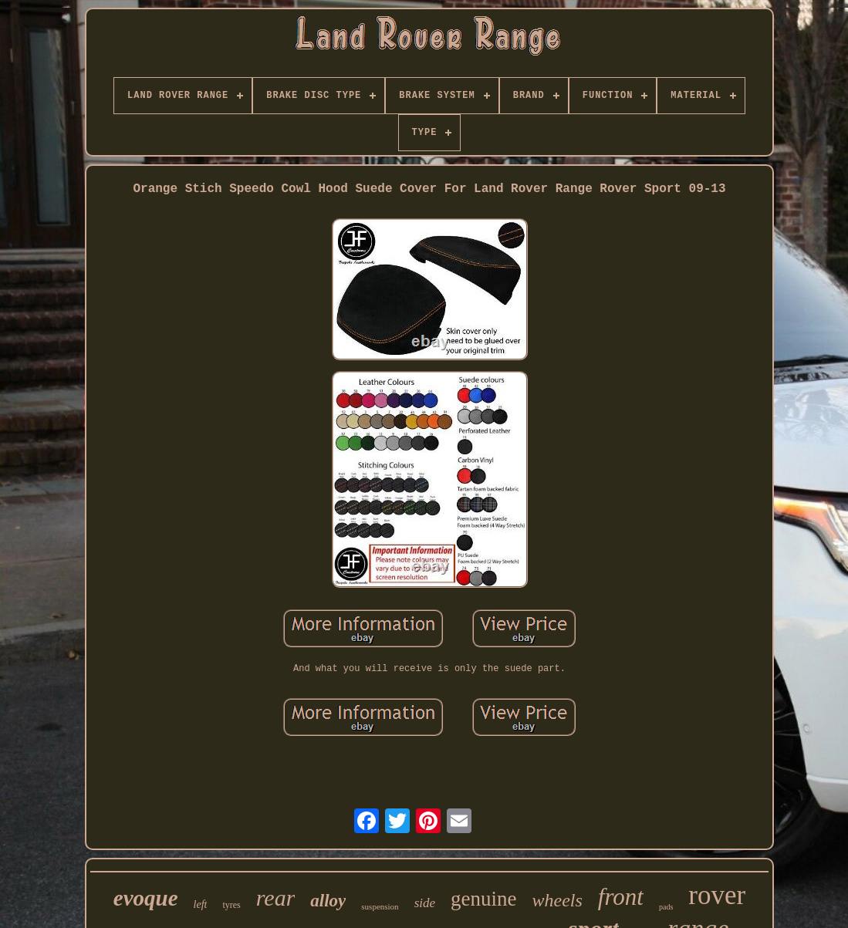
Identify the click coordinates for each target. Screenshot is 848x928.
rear (276, 897)
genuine (483, 898)
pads (666, 907)
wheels (557, 900)
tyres (231, 904)
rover (716, 895)
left (201, 904)
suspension (379, 906)
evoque (145, 898)
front (621, 896)
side (424, 903)
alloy (328, 900)
